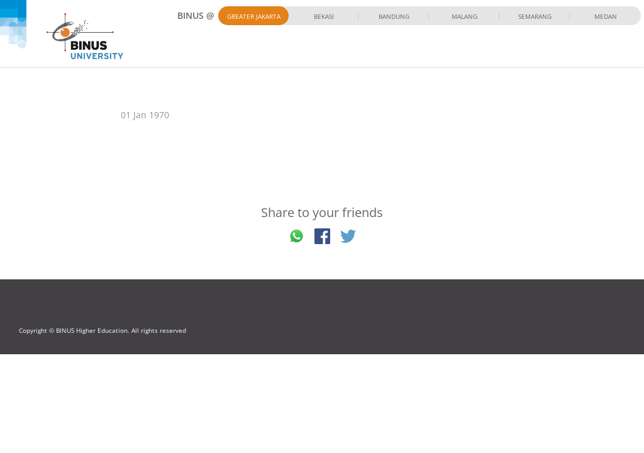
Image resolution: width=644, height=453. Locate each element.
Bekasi (324, 16)
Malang (464, 16)
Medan (605, 16)
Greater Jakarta (253, 16)
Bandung (394, 16)
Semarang (535, 16)
